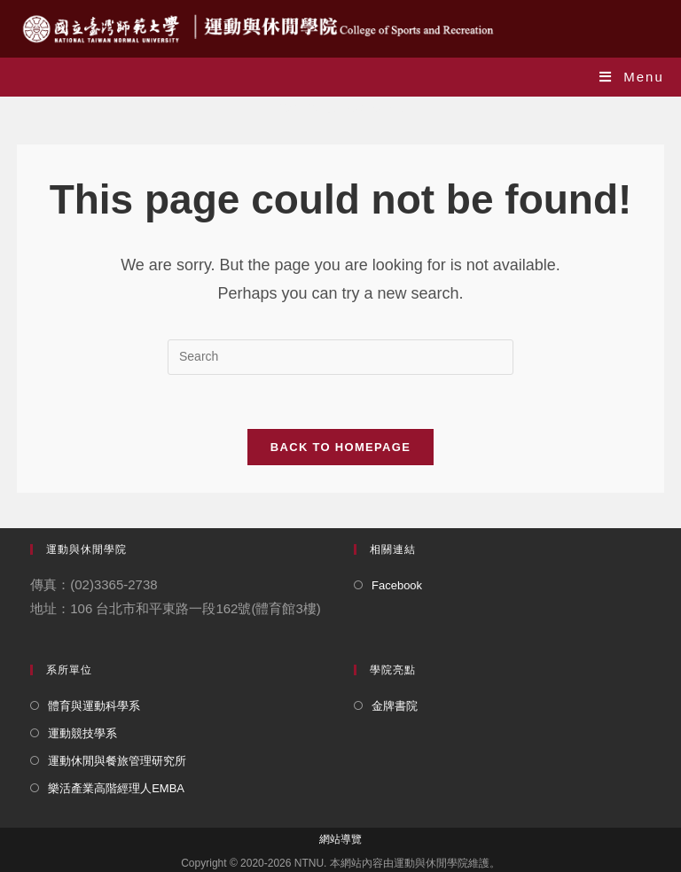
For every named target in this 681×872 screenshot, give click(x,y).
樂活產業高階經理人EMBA (116, 788)
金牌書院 (395, 705)
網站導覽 (340, 839)
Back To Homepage (340, 447)
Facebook (397, 585)
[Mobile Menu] (631, 76)
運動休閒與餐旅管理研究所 (117, 760)
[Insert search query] (340, 357)
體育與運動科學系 (94, 705)
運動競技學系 (82, 733)
